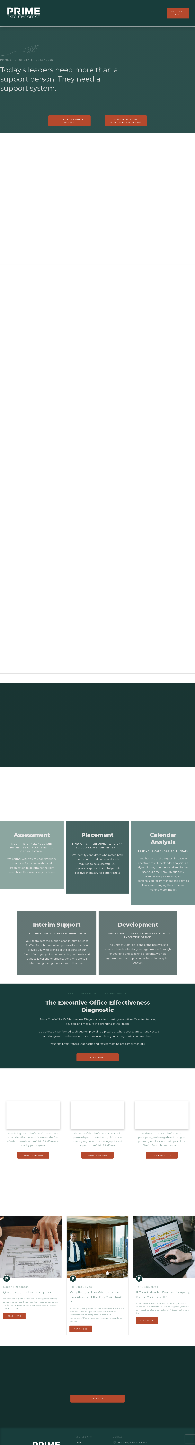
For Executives (81, 1286)
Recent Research (16, 1286)
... (19, 1308)
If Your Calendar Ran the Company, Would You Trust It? (164, 1275)
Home (79, 1442)
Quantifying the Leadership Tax (27, 1292)
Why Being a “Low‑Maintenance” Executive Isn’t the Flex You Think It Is (97, 1297)
